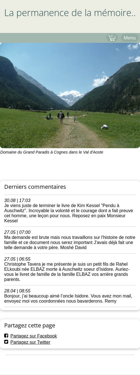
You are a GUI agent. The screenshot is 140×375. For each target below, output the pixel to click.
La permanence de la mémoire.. (70, 12)
